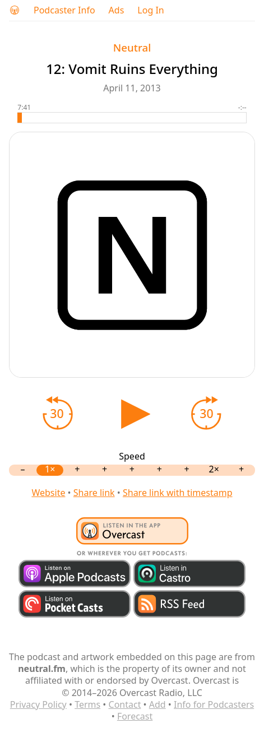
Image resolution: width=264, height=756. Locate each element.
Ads (116, 10)
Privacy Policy (38, 704)
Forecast (134, 716)
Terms (87, 704)
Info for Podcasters (214, 704)
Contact (125, 704)
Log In (150, 10)
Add (157, 704)
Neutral (132, 47)
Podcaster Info (64, 10)
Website (48, 492)
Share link (94, 492)
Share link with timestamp (178, 492)
